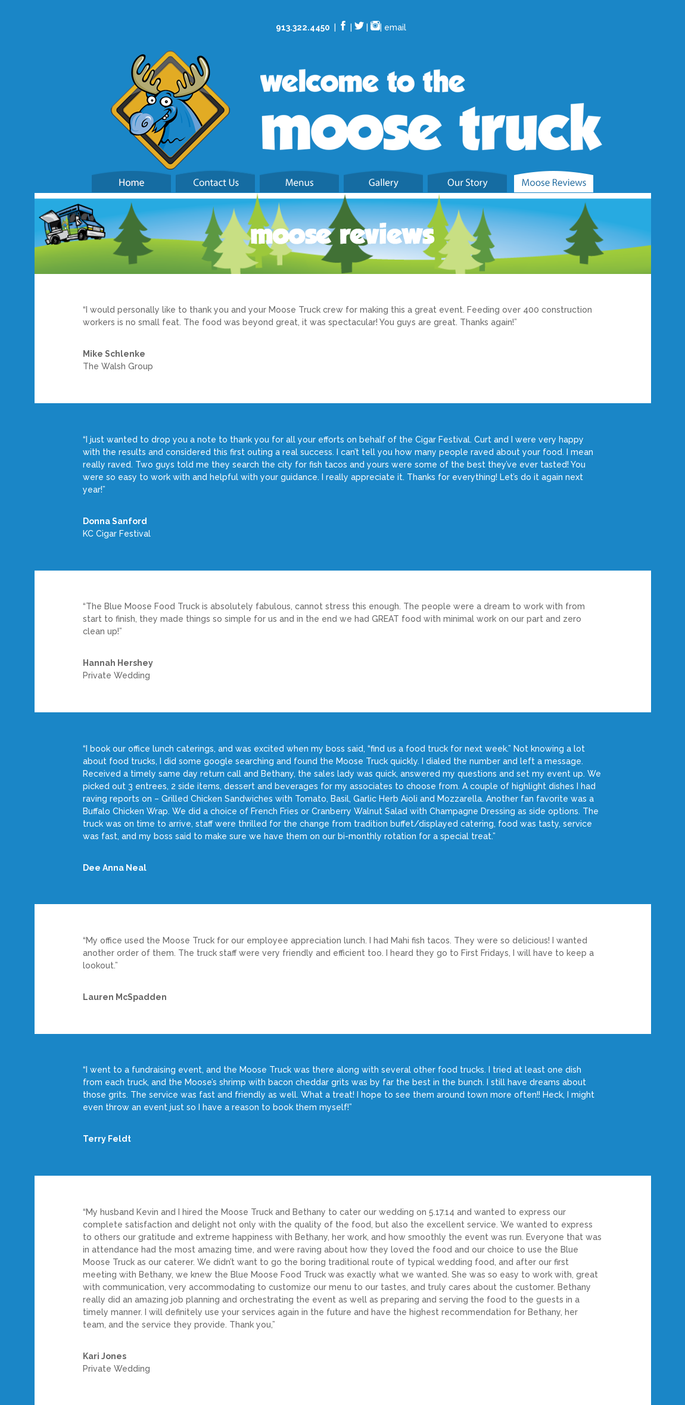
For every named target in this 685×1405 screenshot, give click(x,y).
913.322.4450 (303, 27)
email (395, 27)
